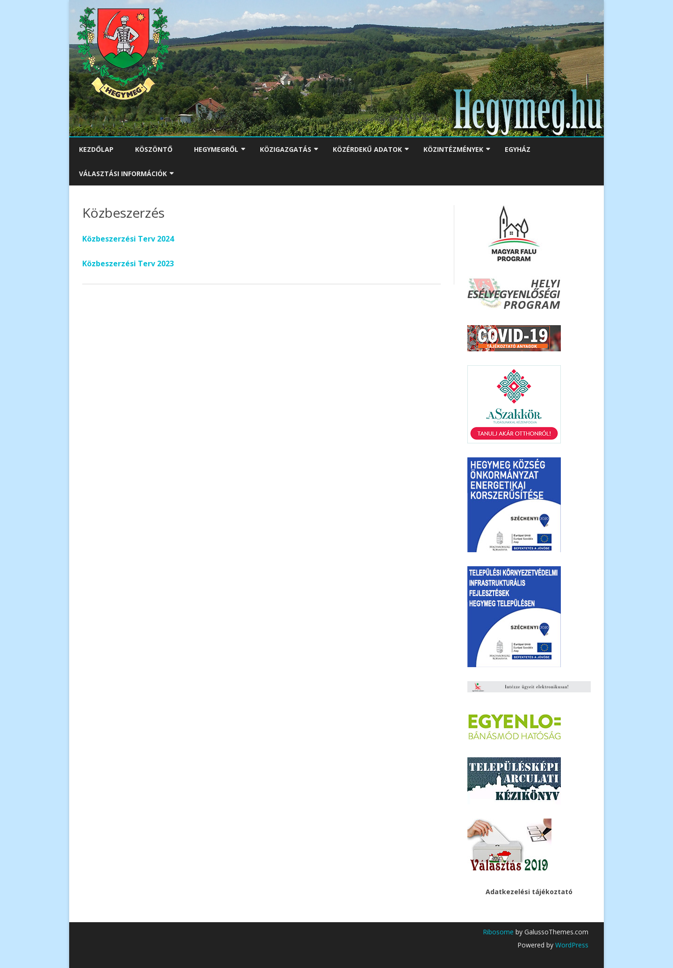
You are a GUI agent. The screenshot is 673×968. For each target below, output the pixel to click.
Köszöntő (153, 149)
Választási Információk (123, 173)
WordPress (570, 944)
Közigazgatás (285, 149)
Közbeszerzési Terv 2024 (128, 239)
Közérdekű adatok (367, 149)
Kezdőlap (96, 149)
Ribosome (498, 931)
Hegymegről (216, 149)
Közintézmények (453, 149)
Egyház (517, 149)
